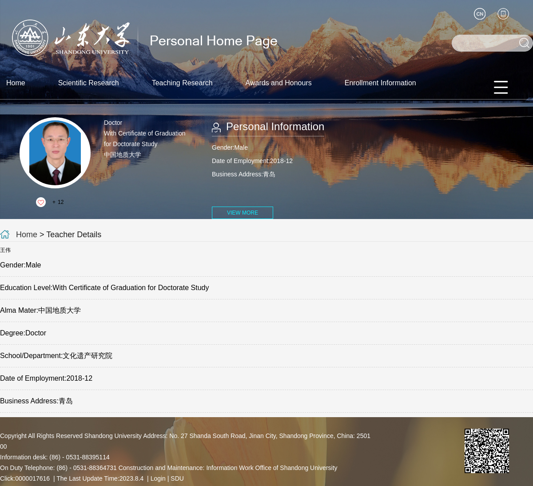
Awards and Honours (279, 83)
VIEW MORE (242, 213)
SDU (177, 478)
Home (15, 83)
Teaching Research (182, 83)
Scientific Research (88, 83)
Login (158, 478)
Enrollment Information (380, 83)
